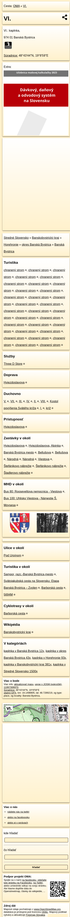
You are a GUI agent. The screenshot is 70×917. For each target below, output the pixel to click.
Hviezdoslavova (14, 382)
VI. (25, 6)
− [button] (9, 150)
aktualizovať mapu (23, 684)
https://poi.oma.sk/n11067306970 (20, 227)
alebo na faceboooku (18, 817)
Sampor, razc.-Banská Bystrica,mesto (28, 574)
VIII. (43, 401)
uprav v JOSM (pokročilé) (48, 684)
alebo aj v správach (17, 822)
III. (20, 401)
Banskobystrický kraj (45, 237)
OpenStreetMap (29, 224)
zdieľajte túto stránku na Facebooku (25, 881)
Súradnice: (11, 55)
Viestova (43, 459)
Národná (12, 459)
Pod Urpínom (12, 555)
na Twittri (38, 882)
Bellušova (44, 452)
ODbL (45, 912)
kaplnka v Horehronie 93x (49, 657)
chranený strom (14, 270)
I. (41, 408)
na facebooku (29, 880)
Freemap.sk (48, 224)
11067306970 (11, 687)
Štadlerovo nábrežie (17, 472)
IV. (28, 401)
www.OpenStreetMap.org (47, 909)
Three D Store (13, 363)
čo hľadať (10, 850)
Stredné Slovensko (16, 237)
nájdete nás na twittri (18, 811)
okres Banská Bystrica (36, 244)
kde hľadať (11, 833)
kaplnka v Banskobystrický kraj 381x (27, 664)
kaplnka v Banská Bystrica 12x (24, 651)
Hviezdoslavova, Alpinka (45, 445)
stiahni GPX (10, 692)
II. (35, 401)
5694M (8, 594)
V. (5, 401)
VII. (12, 401)
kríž (48, 408)
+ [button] (9, 144)
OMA (16, 6)
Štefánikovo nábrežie (17, 466)
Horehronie (11, 244)
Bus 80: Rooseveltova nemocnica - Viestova (33, 491)
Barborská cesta (52, 587)
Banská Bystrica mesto (19, 452)
